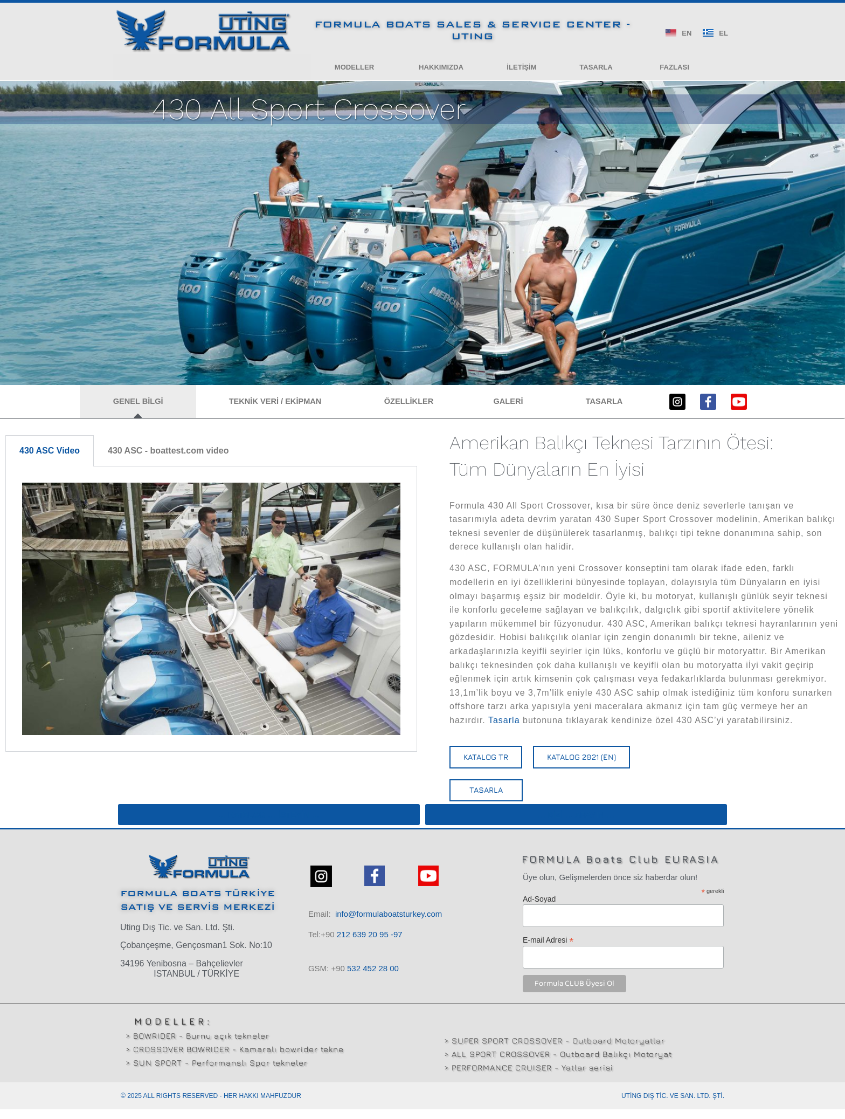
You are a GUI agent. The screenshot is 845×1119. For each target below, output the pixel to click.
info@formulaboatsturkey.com (388, 923)
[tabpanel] (211, 618)
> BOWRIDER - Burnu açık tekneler (197, 1045)
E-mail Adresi (548, 949)
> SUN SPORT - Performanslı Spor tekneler (217, 1072)
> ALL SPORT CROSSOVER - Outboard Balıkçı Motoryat (558, 1063)
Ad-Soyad (539, 908)
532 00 (373, 978)
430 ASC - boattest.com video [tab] (168, 459)
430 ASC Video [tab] (49, 459)
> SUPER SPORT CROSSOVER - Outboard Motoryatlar (554, 1050)
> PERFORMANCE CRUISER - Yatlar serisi (528, 1077)
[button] (354, 68)
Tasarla (504, 729)
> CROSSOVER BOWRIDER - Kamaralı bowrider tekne (235, 1058)
